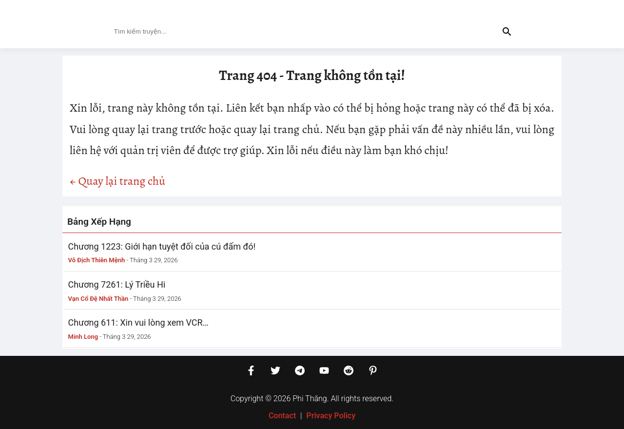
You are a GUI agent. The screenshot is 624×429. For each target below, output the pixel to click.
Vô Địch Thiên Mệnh (96, 260)
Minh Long (83, 336)
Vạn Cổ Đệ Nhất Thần (98, 298)
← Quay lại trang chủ (117, 181)
